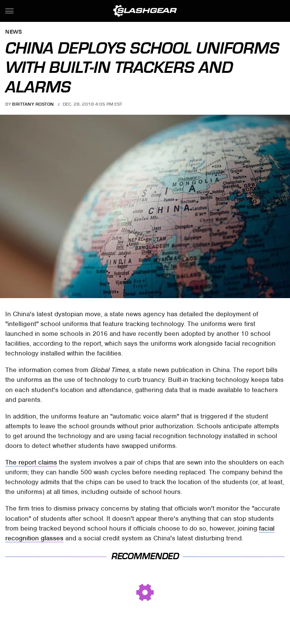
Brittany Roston (33, 104)
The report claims (31, 462)
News (13, 32)
